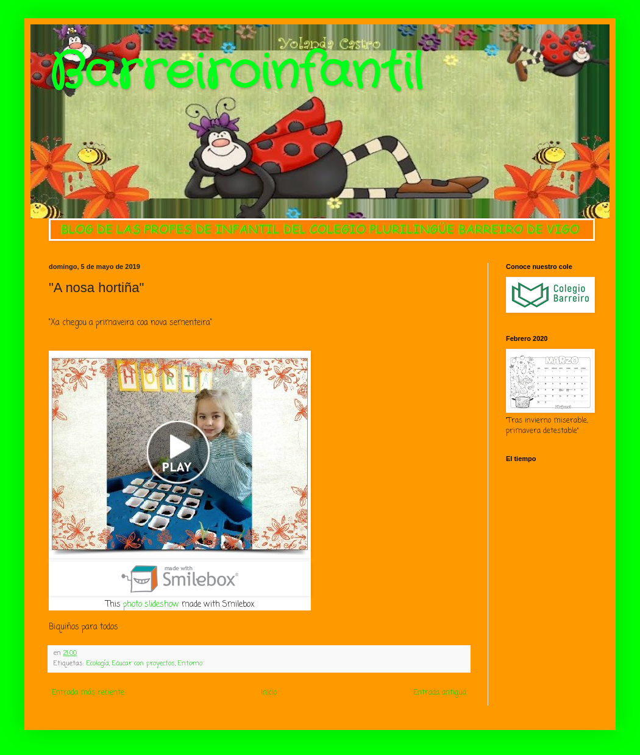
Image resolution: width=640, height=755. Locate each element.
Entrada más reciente (88, 692)
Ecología (98, 663)
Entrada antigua (439, 692)
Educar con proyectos (143, 663)
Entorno (190, 663)
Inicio (269, 692)
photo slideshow (151, 604)
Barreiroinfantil (236, 73)
